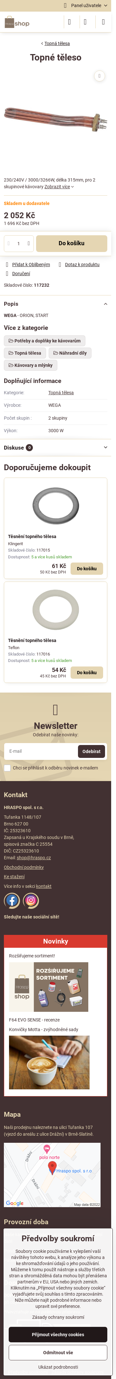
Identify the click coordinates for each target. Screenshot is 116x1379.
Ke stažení (14, 876)
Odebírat (91, 751)
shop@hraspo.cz (34, 857)
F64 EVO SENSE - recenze (34, 1019)
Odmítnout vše (58, 1352)
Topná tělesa (61, 392)
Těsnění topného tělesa (32, 536)
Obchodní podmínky (24, 867)
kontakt (44, 886)
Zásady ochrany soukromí (58, 1317)
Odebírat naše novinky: (55, 734)
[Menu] (103, 21)
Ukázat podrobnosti (58, 1367)
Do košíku (71, 243)
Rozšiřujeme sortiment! (32, 955)
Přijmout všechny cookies (58, 1334)
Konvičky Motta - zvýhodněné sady (43, 1029)
